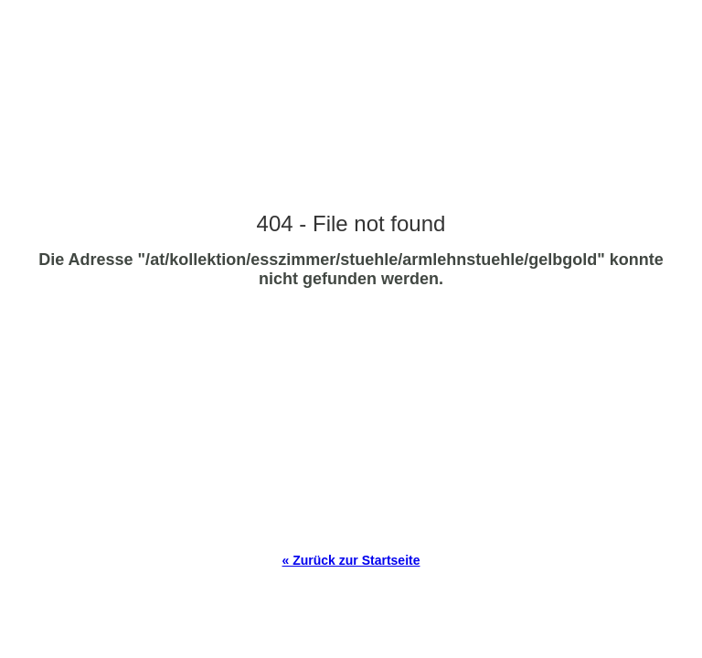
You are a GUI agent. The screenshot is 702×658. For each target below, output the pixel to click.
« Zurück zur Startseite (351, 560)
